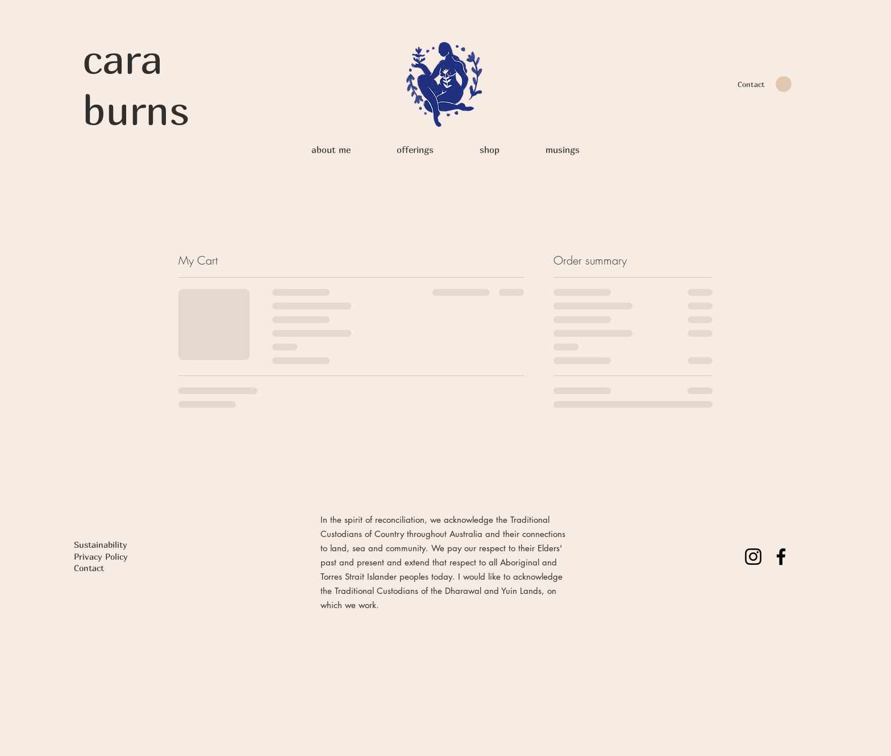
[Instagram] (753, 557)
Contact (89, 568)
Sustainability (100, 544)
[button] (784, 84)
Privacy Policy (101, 556)
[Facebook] (781, 557)
